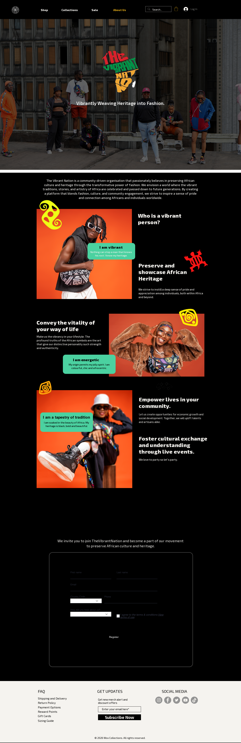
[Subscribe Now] (119, 717)
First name (76, 572)
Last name (122, 572)
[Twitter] (176, 700)
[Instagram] (158, 700)
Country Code (77, 596)
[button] (176, 9)
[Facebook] (167, 700)
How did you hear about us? (85, 610)
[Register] (114, 637)
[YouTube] (185, 700)
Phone (107, 596)
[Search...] (158, 9)
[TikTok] (194, 700)
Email (73, 584)
